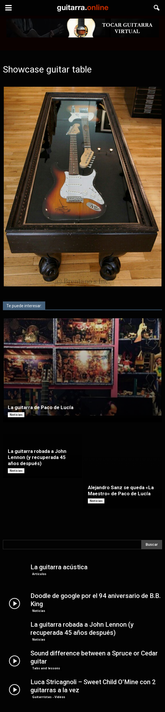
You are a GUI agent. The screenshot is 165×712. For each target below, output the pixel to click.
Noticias (16, 415)
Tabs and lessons (46, 638)
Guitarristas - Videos (48, 667)
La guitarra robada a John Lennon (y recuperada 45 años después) (37, 457)
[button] (157, 8)
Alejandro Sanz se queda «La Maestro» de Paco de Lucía (121, 460)
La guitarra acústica (59, 537)
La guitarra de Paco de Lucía (40, 407)
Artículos (39, 544)
